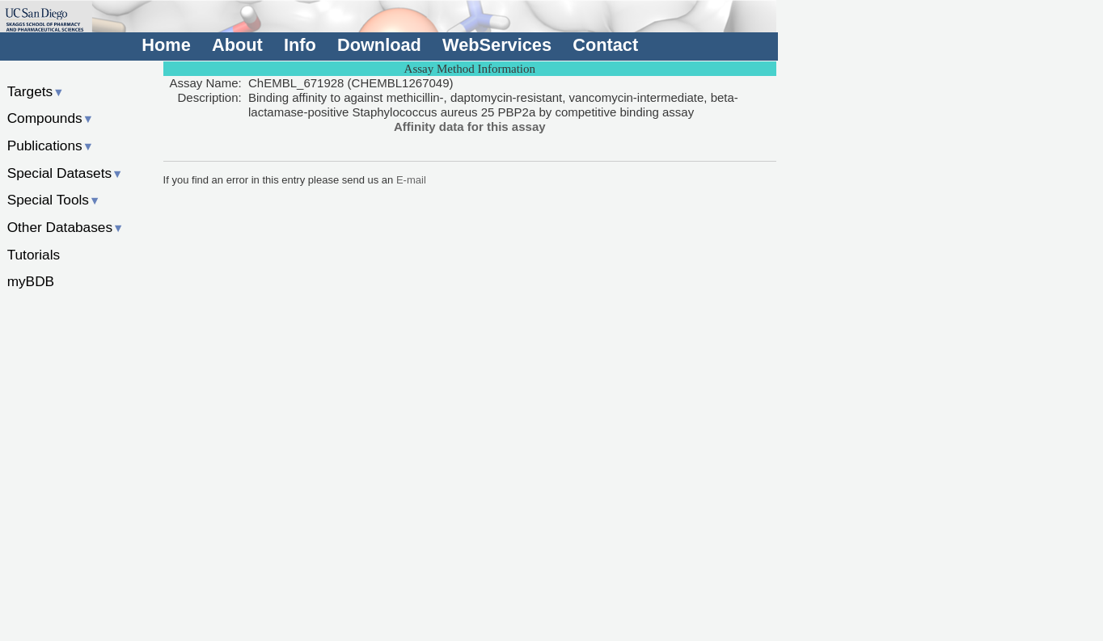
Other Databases (66, 227)
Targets (36, 91)
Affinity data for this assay (470, 126)
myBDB (30, 281)
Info (300, 45)
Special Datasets (65, 173)
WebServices (497, 45)
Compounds (50, 118)
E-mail (411, 180)
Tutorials (34, 255)
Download (379, 45)
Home (166, 45)
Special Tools (54, 200)
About (237, 45)
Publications (50, 145)
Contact (605, 45)
